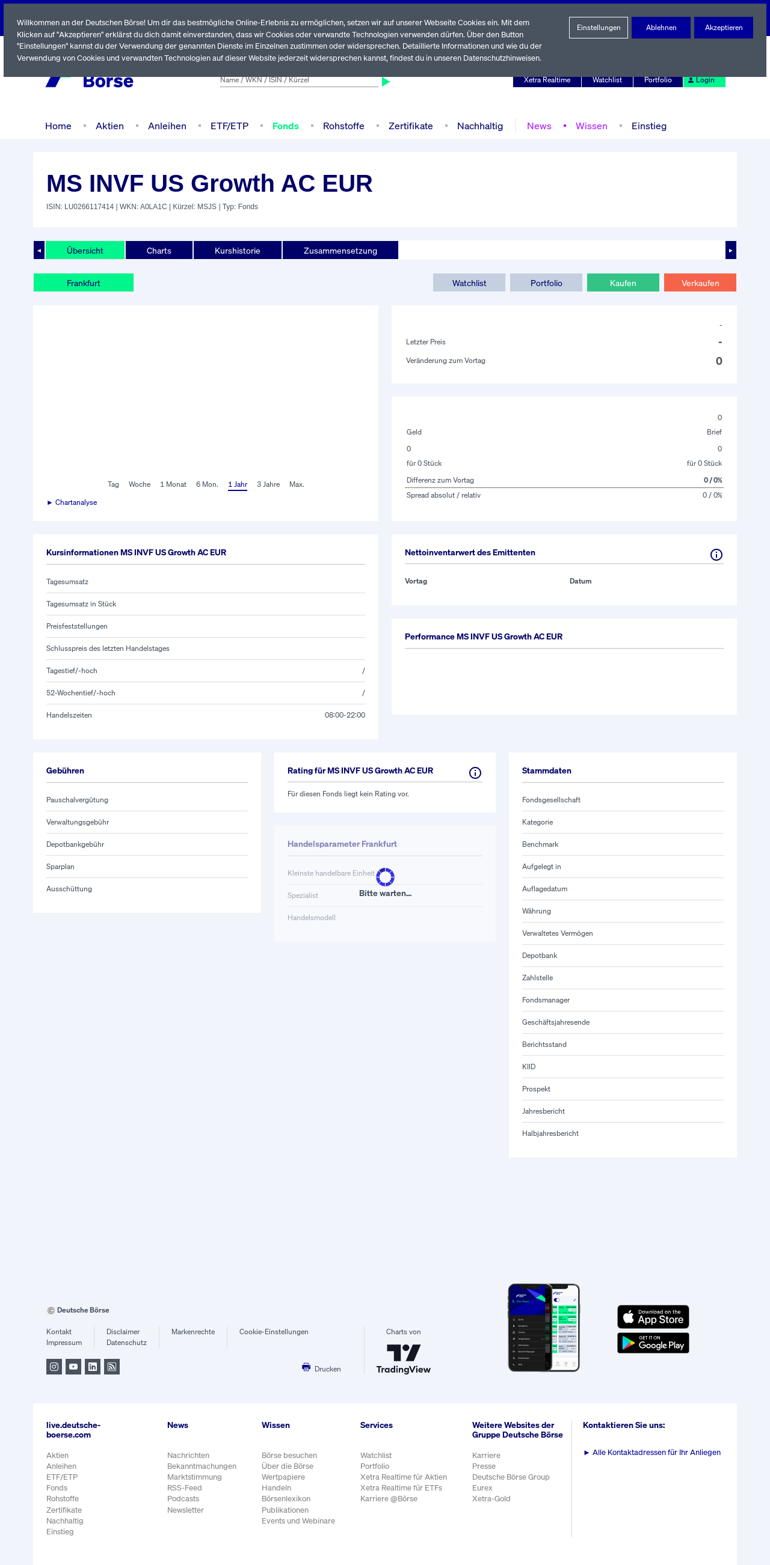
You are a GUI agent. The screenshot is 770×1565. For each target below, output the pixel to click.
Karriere (488, 1461)
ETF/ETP (227, 125)
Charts (158, 250)
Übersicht (84, 250)
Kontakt (58, 1332)
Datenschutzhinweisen (506, 58)
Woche (138, 484)
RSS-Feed (185, 1487)
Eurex (484, 1494)
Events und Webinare (299, 1520)
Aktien (108, 125)
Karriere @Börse (391, 1498)
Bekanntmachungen (202, 1466)
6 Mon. (206, 484)
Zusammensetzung (337, 250)
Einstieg (646, 125)
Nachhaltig (478, 125)
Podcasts (183, 1498)
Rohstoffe (344, 125)
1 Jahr (237, 484)
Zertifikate (410, 125)
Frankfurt (83, 282)
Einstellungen (598, 27)
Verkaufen (700, 282)
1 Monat (172, 484)
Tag (111, 484)
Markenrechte (193, 1332)
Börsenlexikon (287, 1498)
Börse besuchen (290, 1455)
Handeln (276, 1487)
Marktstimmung (194, 1476)
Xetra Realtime (549, 80)
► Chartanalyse (72, 502)
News (537, 125)
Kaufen (623, 282)
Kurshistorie (236, 250)
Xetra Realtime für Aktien (405, 1476)
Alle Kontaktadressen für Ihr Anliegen (654, 1452)
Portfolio (660, 80)
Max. (298, 484)
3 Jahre (268, 484)
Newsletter (185, 1510)
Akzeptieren (723, 27)
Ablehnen (661, 27)
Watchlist (609, 80)
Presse (486, 1472)
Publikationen (285, 1510)
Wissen (588, 125)
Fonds (285, 125)
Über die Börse (288, 1466)
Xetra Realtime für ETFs (404, 1487)
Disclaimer (123, 1332)
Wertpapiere (283, 1476)
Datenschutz (126, 1342)
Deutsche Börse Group (513, 1482)
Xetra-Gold (493, 1505)
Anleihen (164, 125)
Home (58, 125)
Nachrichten (188, 1455)
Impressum (64, 1342)
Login (701, 80)
